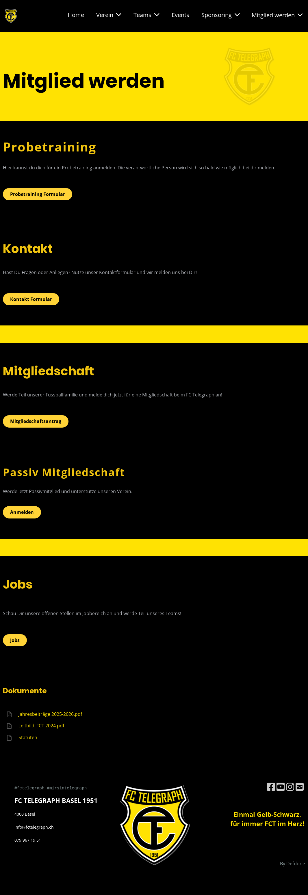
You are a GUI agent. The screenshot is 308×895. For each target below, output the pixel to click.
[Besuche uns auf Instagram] (290, 786)
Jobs (15, 640)
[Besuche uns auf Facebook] (271, 786)
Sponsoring (220, 15)
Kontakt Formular (31, 299)
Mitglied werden (277, 15)
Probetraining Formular (37, 194)
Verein (108, 15)
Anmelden (22, 512)
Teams (146, 15)
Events (180, 15)
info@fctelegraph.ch (34, 827)
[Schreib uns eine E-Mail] (300, 786)
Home (76, 15)
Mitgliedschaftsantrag (35, 421)
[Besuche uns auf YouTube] (281, 786)
